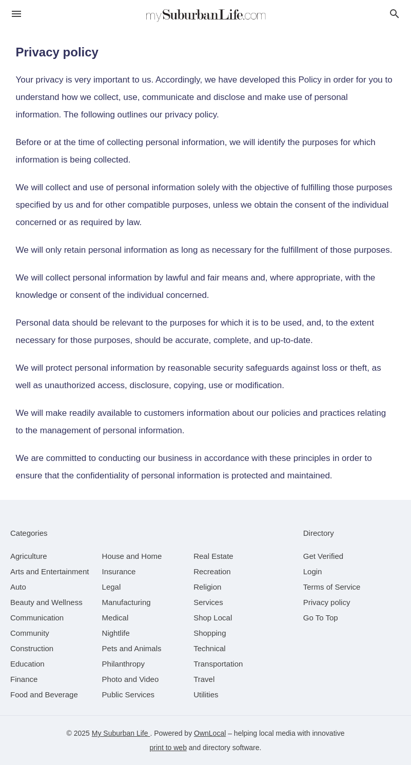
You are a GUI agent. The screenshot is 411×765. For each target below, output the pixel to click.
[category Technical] (209, 648)
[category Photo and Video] (130, 679)
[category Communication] (37, 617)
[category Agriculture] (28, 556)
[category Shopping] (209, 633)
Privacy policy (326, 602)
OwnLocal (210, 733)
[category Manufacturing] (126, 602)
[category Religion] (207, 586)
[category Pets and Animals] (132, 648)
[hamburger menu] (16, 14)
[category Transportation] (218, 663)
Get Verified (323, 556)
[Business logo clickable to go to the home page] (205, 15)
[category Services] (208, 602)
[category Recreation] (212, 571)
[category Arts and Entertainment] (49, 571)
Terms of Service (332, 586)
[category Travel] (203, 679)
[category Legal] (111, 586)
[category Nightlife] (116, 633)
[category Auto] (18, 586)
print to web (168, 747)
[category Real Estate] (213, 556)
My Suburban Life (121, 733)
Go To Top (320, 617)
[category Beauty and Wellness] (46, 602)
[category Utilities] (205, 694)
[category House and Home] (132, 556)
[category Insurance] (119, 571)
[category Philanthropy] (123, 663)
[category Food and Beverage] (44, 694)
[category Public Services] (128, 694)
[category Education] (27, 663)
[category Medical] (115, 617)
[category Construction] (31, 648)
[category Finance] (23, 679)
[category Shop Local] (212, 617)
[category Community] (29, 633)
